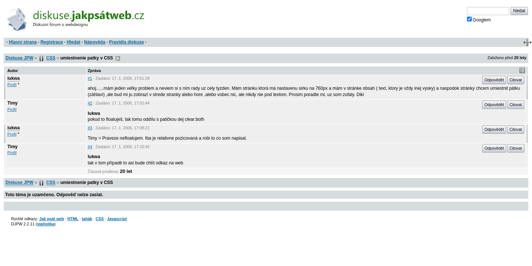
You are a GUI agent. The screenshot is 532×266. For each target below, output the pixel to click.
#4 (90, 146)
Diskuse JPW (19, 58)
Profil (12, 84)
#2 (90, 103)
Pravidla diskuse (126, 42)
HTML (72, 218)
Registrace (51, 42)
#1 (90, 78)
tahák (87, 218)
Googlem (479, 20)
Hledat (74, 42)
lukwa (13, 78)
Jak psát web (51, 218)
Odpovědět (494, 80)
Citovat (515, 80)
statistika (45, 224)
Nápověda (94, 42)
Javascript (117, 218)
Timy (12, 103)
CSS (50, 58)
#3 (90, 128)
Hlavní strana (23, 42)
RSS (118, 58)
